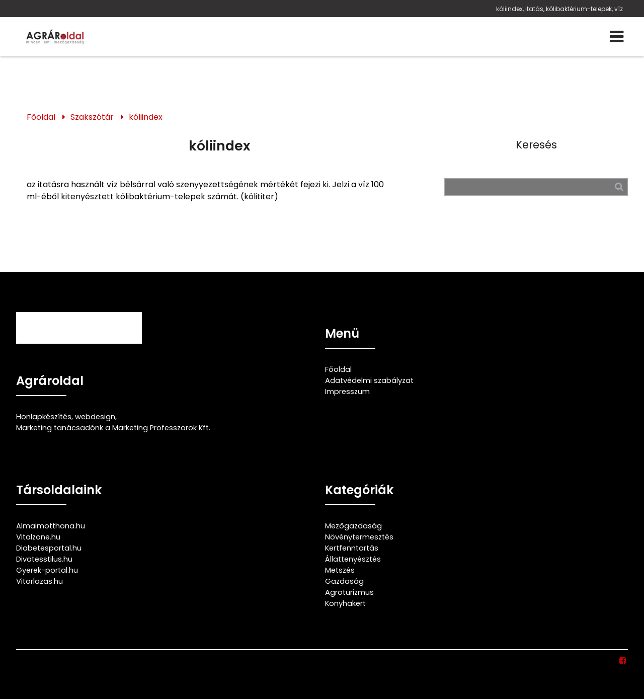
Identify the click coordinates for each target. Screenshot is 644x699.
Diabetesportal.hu (49, 548)
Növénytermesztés (359, 537)
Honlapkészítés (43, 417)
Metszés (340, 570)
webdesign (95, 417)
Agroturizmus (349, 592)
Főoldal (41, 117)
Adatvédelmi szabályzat (369, 380)
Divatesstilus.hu (44, 559)
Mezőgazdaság (353, 526)
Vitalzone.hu (38, 537)
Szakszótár (92, 117)
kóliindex (146, 117)
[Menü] (616, 37)
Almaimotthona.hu (50, 526)
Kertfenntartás (351, 548)
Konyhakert (345, 603)
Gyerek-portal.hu (47, 570)
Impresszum (347, 391)
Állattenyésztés (353, 559)
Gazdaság (344, 581)
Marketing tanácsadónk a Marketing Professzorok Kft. (113, 428)
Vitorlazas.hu (39, 581)
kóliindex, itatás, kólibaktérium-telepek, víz (559, 9)
